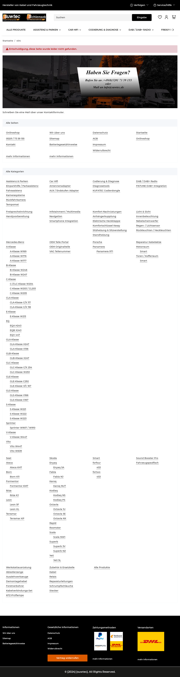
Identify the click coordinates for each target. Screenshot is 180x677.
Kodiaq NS (59, 495)
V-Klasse (11, 432)
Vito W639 (16, 450)
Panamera (99, 246)
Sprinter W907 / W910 (22, 427)
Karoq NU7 (59, 486)
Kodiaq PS (59, 499)
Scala (52, 532)
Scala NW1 (59, 537)
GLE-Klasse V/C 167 (20, 386)
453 (99, 467)
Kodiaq (53, 490)
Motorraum (142, 246)
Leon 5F (14, 504)
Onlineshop (13, 132)
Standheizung (101, 234)
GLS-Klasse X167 (19, 399)
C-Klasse (11, 279)
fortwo (96, 472)
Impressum (99, 144)
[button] (166, 17)
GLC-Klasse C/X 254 (21, 367)
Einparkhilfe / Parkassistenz (22, 185)
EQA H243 (15, 325)
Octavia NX (59, 518)
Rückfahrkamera (16, 199)
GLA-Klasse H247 (19, 344)
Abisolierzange (14, 572)
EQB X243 (15, 330)
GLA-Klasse (12, 339)
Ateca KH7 (16, 467)
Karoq (52, 481)
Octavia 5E (59, 513)
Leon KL (14, 509)
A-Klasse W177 (18, 260)
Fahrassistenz (14, 190)
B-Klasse (11, 265)
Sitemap (54, 138)
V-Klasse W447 (18, 437)
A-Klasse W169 (18, 251)
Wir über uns (57, 132)
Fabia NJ (58, 476)
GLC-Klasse (12, 362)
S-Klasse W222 (18, 413)
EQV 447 (15, 334)
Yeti (51, 555)
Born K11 (14, 476)
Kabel (52, 572)
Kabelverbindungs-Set (19, 590)
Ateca (9, 462)
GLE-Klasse (12, 376)
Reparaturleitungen (61, 581)
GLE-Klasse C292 (19, 381)
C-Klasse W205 (18, 293)
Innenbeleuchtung (147, 216)
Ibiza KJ (14, 495)
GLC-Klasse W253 (20, 372)
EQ (7, 321)
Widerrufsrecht (102, 150)
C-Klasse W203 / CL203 (23, 288)
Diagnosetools (101, 185)
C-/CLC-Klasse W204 (21, 283)
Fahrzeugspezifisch (147, 462)
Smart (143, 251)
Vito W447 (16, 446)
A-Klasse (11, 246)
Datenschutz (100, 132)
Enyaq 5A (58, 467)
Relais (52, 576)
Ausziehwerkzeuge (17, 576)
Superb (53, 541)
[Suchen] (93, 17)
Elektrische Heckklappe (106, 221)
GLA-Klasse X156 (19, 348)
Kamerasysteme (15, 195)
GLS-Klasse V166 (19, 395)
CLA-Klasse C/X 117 (20, 302)
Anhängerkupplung (104, 216)
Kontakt (10, 144)
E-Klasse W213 (18, 316)
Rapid (52, 523)
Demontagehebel (16, 581)
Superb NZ (59, 550)
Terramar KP (17, 518)
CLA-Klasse (12, 297)
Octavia (53, 504)
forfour (97, 462)
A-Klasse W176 (18, 256)
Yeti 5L (57, 560)
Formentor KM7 (19, 486)
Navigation (55, 216)
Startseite (141, 132)
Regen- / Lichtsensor (148, 225)
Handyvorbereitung (17, 216)
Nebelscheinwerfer (147, 221)
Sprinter (11, 423)
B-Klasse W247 (18, 274)
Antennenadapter (60, 185)
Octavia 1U (59, 509)
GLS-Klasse (12, 390)
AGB (95, 138)
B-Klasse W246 (18, 269)
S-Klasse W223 (18, 418)
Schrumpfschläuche (61, 586)
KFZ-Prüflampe (15, 595)
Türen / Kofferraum (147, 256)
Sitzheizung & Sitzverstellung (110, 230)
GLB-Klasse (12, 353)
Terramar (11, 513)
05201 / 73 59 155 (15, 138)
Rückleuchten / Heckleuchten (153, 230)
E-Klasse (11, 311)
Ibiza (8, 490)
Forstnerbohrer (15, 586)
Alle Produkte (102, 567)
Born (9, 472)
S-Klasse (11, 404)
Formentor (12, 481)
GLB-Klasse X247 (19, 358)
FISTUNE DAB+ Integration (151, 185)
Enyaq (53, 462)
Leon (9, 499)
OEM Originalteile (59, 246)
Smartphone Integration (63, 221)
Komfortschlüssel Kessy (106, 225)
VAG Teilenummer (60, 251)
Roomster (55, 527)
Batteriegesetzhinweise (63, 144)
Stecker (53, 590)
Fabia (52, 472)
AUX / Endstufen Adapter (64, 190)
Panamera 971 (105, 251)
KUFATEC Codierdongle (106, 190)
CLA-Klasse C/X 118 (20, 307)
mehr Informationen (18, 156)
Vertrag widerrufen (67, 658)
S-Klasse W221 (18, 409)
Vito (8, 441)
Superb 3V (59, 546)
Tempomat (12, 204)
